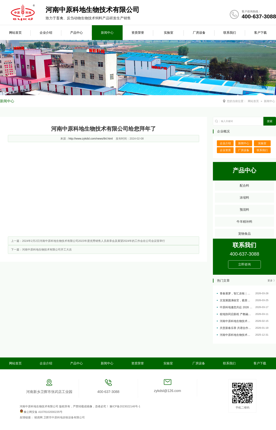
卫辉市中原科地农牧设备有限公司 (64, 417)
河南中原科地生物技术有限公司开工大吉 (47, 249)
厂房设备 (199, 32)
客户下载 (260, 32)
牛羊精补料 (244, 221)
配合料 (244, 185)
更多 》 (272, 280)
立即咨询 (244, 264)
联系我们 (229, 32)
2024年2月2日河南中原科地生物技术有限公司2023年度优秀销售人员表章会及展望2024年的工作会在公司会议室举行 (93, 240)
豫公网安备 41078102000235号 (41, 411)
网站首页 (15, 32)
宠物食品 (244, 233)
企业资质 (225, 150)
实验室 (168, 32)
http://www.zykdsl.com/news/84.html (91, 138)
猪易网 (38, 417)
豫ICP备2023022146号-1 (125, 406)
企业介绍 (46, 32)
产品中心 (76, 32)
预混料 (244, 209)
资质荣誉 (137, 32)
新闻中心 (107, 32)
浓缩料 (244, 197)
